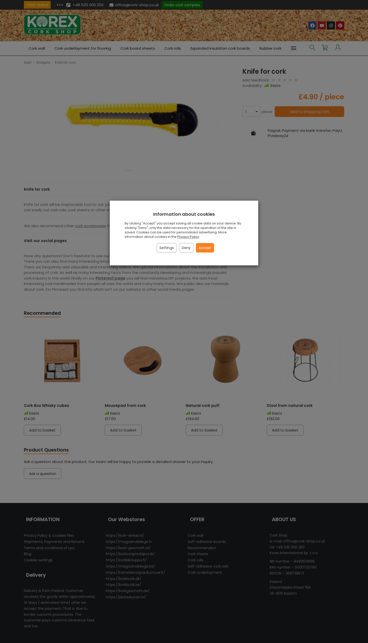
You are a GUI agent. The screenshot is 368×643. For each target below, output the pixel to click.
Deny (186, 247)
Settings (166, 247)
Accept (205, 247)
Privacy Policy (188, 237)
